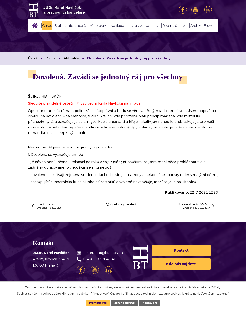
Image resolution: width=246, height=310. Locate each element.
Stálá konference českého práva (81, 26)
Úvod (35, 25)
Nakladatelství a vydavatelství (135, 26)
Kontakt (181, 250)
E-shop (210, 26)
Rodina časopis (175, 26)
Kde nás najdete (181, 264)
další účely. (214, 287)
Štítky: (34, 96)
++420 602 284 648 (99, 259)
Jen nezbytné (125, 303)
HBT (45, 96)
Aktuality (71, 58)
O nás (47, 26)
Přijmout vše (98, 303)
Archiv (195, 26)
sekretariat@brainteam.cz (105, 253)
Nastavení (150, 303)
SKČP (56, 96)
